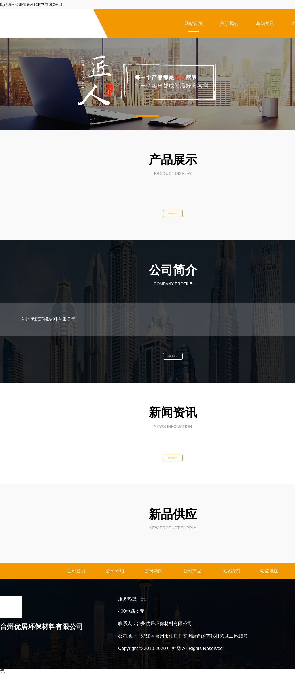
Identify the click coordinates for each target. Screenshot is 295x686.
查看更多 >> (173, 215)
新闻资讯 (265, 23)
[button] (147, 116)
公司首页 (76, 582)
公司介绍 (115, 582)
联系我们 (231, 582)
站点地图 (269, 582)
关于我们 (229, 23)
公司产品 (192, 582)
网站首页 (193, 23)
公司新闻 (153, 582)
